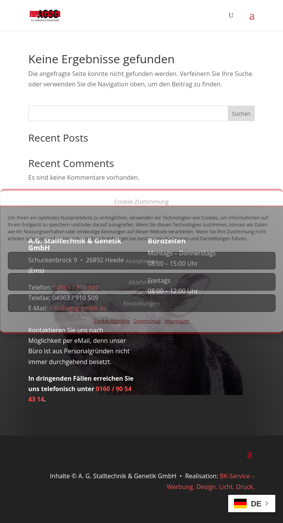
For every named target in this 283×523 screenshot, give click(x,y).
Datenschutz (147, 321)
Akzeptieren (141, 261)
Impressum (176, 321)
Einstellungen (142, 303)
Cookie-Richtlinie (112, 321)
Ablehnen (141, 282)
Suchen (241, 113)
